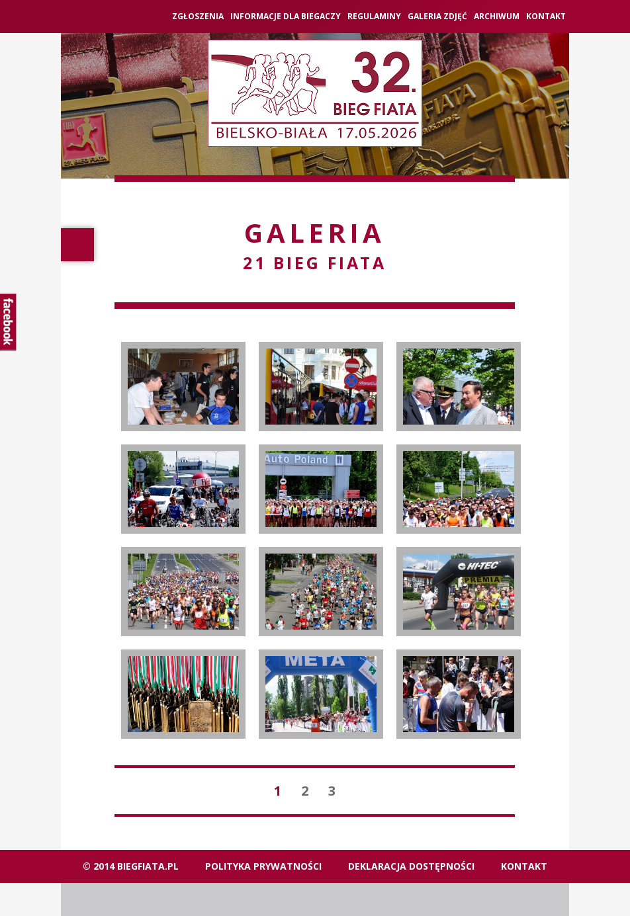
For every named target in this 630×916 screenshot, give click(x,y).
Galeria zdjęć (437, 16)
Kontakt (546, 16)
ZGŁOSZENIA (198, 16)
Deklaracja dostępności (411, 866)
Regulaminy (374, 16)
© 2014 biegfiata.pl (131, 866)
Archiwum (496, 16)
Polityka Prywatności (263, 866)
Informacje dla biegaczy (285, 16)
